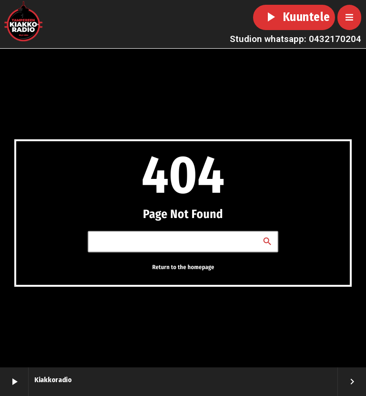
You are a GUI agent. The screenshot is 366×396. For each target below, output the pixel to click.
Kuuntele (294, 17)
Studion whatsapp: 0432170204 (295, 38)
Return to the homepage (183, 267)
